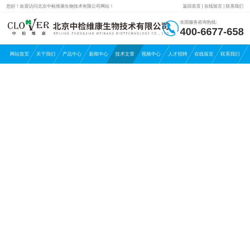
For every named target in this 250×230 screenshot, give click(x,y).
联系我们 (235, 6)
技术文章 (124, 54)
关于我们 (45, 54)
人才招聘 (177, 54)
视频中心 (151, 54)
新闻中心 (98, 54)
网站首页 (19, 54)
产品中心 (72, 54)
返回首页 (192, 6)
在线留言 (213, 6)
